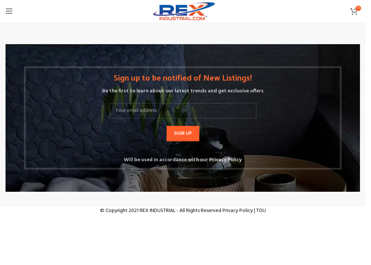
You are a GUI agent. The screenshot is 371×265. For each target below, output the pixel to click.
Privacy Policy (225, 160)
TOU (261, 210)
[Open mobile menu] (9, 11)
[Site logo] (182, 11)
